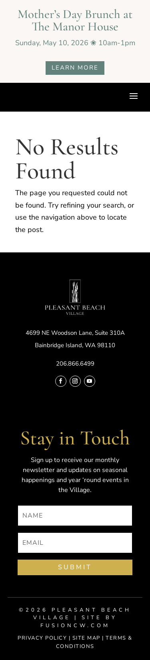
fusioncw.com (75, 625)
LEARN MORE (75, 68)
